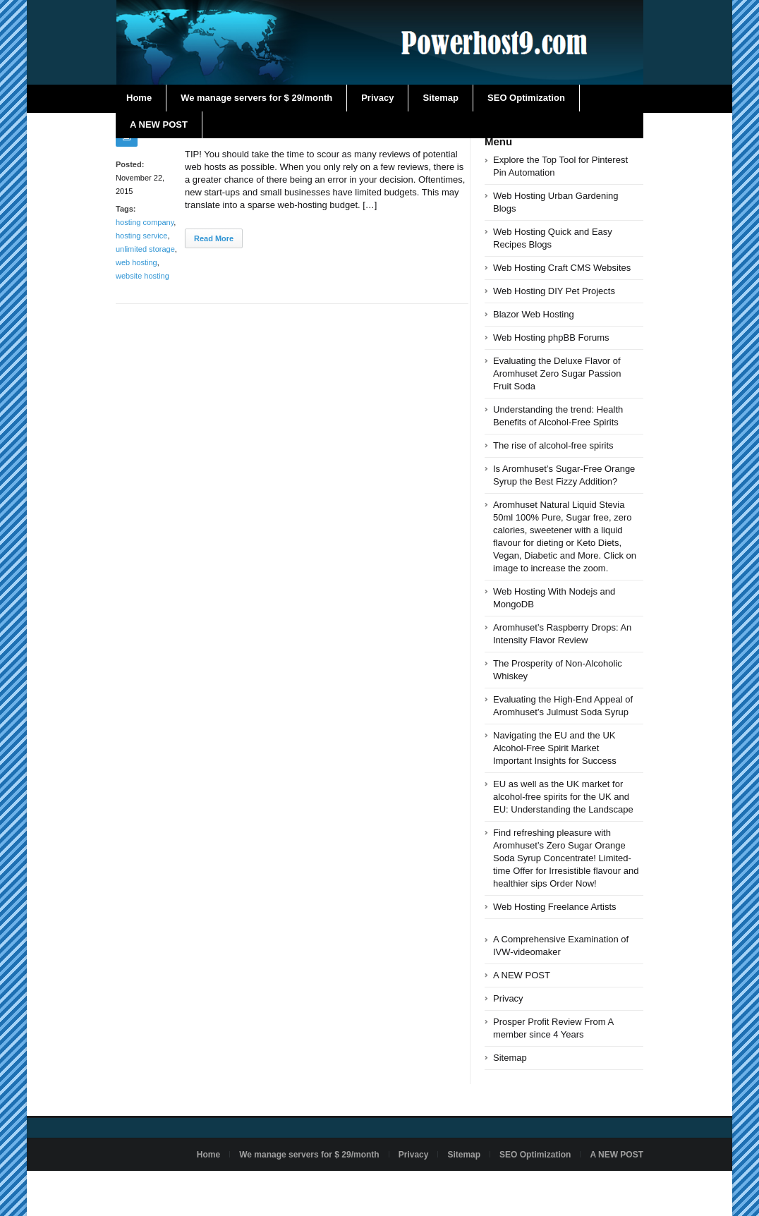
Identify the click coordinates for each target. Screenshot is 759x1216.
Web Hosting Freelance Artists (555, 906)
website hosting (142, 276)
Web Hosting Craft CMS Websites (562, 267)
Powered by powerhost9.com (170, 1187)
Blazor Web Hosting (533, 314)
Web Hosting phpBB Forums (551, 337)
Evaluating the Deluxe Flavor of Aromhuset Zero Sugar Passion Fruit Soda (557, 373)
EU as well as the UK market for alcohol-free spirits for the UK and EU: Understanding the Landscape (563, 797)
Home (139, 97)
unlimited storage (145, 249)
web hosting (136, 262)
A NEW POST (159, 124)
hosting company (145, 222)
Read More (213, 238)
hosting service (141, 235)
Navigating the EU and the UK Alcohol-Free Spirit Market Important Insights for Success (555, 748)
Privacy (377, 97)
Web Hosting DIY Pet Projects (554, 291)
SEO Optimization (526, 97)
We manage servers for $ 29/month (256, 97)
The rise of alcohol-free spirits (553, 445)
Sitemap (441, 97)
